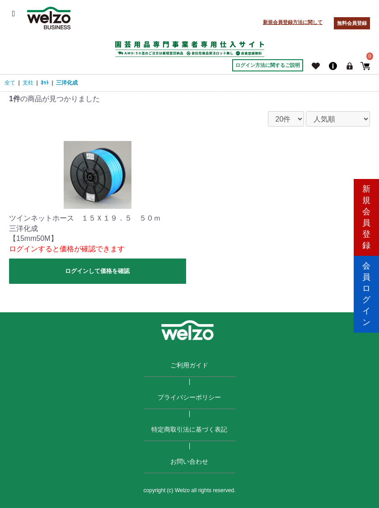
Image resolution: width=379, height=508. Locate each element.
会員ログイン (366, 292)
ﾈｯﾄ (45, 83)
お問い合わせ (189, 461)
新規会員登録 (366, 215)
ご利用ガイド (189, 365)
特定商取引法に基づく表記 (189, 429)
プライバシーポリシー (189, 397)
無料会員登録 (352, 23)
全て (10, 83)
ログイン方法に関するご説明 (267, 65)
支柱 (28, 83)
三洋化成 (67, 83)
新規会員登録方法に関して (293, 22)
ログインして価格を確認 (97, 271)
